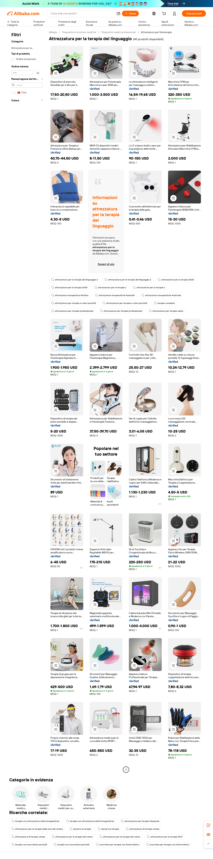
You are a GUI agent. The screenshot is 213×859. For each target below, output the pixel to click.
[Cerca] (130, 13)
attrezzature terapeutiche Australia (115, 295)
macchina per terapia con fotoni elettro (117, 844)
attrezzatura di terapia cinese (142, 829)
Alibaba (53, 32)
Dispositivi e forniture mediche (79, 32)
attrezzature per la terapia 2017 (164, 836)
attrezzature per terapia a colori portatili (73, 303)
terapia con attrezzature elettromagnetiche (35, 821)
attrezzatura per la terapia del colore (72, 836)
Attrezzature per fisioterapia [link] (156, 32)
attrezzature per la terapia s (110, 287)
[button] (118, 13)
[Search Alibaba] (82, 13)
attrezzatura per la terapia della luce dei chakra (37, 829)
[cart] (164, 14)
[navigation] (27, 401)
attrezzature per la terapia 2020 (176, 279)
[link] (208, 825)
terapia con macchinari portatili (29, 844)
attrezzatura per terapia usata (166, 311)
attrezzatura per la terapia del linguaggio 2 (74, 279)
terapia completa (164, 303)
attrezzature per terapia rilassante (140, 821)
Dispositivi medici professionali (119, 32)
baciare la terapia (80, 829)
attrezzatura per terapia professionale (72, 311)
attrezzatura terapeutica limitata (69, 295)
